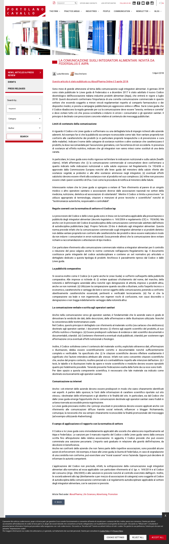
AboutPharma (75, 494)
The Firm (53, 11)
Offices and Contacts (88, 3)
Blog (156, 11)
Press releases (16, 88)
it (159, 3)
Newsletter (142, 11)
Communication (122, 11)
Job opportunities (108, 3)
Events (12, 82)
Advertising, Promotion (107, 494)
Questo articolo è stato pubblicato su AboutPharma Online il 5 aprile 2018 (90, 81)
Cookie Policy (105, 531)
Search (24, 136)
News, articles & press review (21, 74)
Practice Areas (72, 11)
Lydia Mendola (63, 74)
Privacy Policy (118, 531)
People (106, 11)
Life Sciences (89, 494)
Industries (91, 11)
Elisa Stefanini (81, 74)
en (163, 3)
